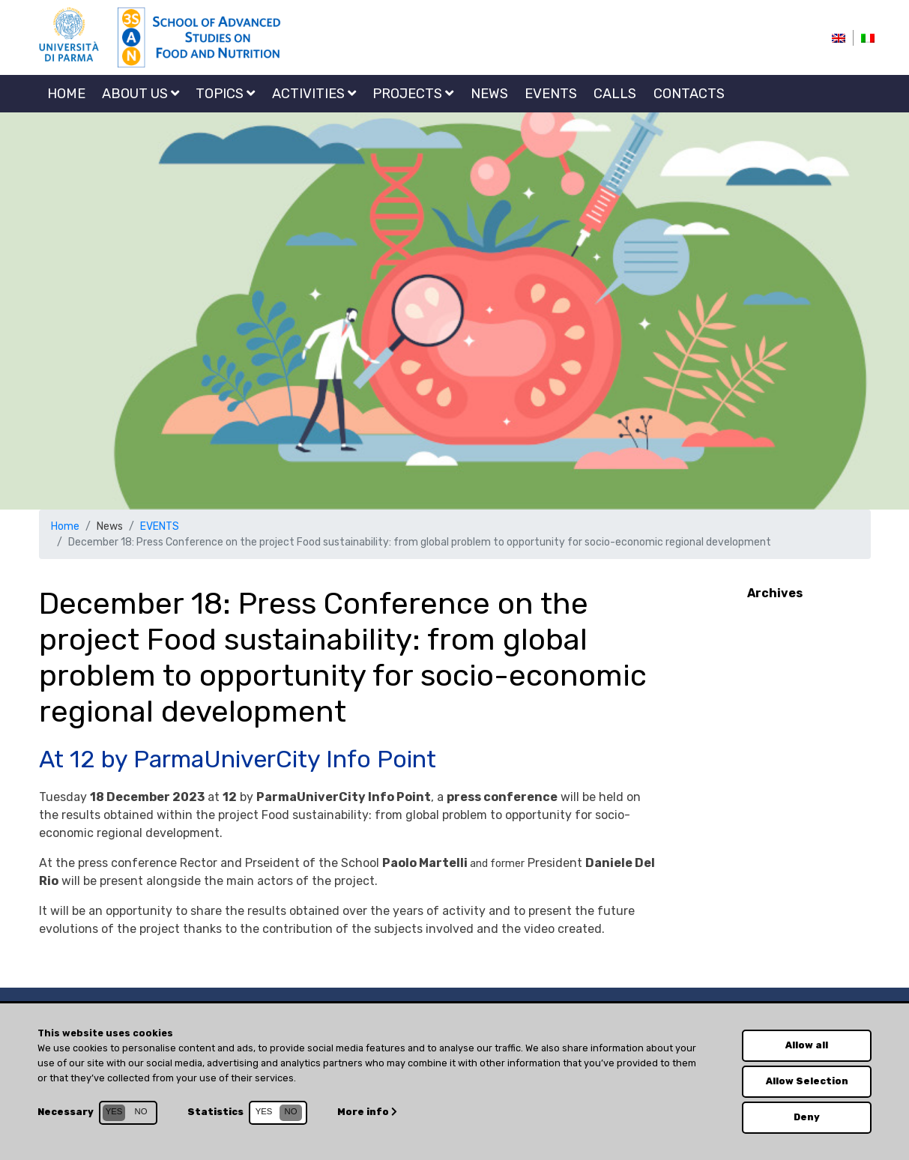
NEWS (489, 93)
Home (66, 93)
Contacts (689, 93)
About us (140, 93)
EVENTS (551, 93)
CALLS (615, 93)
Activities (314, 93)
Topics (225, 93)
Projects (412, 93)
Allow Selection (807, 1081)
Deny (807, 1117)
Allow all (806, 1045)
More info (366, 1111)
